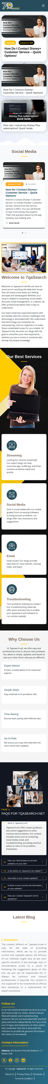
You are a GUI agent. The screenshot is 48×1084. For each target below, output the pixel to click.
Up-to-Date (10, 738)
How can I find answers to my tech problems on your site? (20, 862)
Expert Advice (12, 665)
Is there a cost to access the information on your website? (23, 887)
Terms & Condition (24, 1078)
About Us (9, 1074)
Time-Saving (11, 714)
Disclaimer (38, 1074)
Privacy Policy (23, 1074)
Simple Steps (11, 689)
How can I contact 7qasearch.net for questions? (21, 897)
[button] (22, 233)
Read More (13, 223)
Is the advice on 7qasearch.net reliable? (23, 870)
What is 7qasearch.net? (16, 823)
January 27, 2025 (26, 43)
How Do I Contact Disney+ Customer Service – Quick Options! (22, 52)
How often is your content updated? (21, 878)
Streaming (10, 43)
